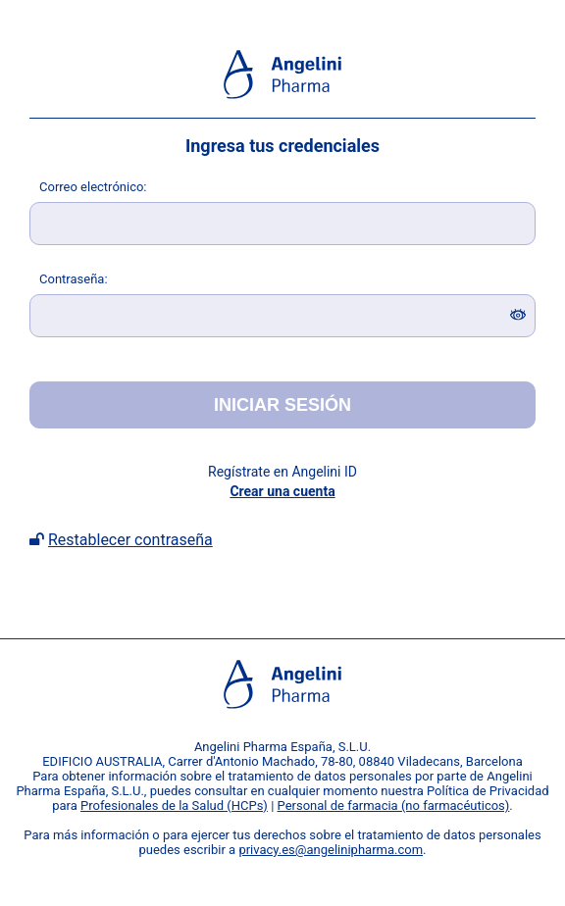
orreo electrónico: (93, 186)
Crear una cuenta (282, 491)
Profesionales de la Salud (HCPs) (174, 805)
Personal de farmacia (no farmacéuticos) (394, 805)
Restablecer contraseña (130, 539)
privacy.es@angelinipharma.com (330, 849)
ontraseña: (73, 279)
